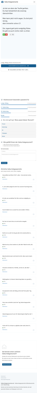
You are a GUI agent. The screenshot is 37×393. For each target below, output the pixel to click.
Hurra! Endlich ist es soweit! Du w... (19, 65)
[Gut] (4, 34)
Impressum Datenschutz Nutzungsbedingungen (5, 378)
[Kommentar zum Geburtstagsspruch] (18, 157)
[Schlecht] (6, 34)
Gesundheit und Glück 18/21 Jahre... (18, 69)
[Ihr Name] (18, 151)
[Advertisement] (18, 47)
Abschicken (4, 162)
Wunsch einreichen (7, 364)
